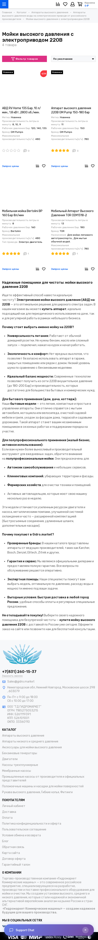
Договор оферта (14, 859)
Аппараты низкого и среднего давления (30, 741)
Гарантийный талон (16, 864)
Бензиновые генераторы (19, 753)
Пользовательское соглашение (24, 829)
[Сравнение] (58, 4)
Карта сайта (11, 853)
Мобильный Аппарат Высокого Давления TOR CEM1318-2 (72, 213)
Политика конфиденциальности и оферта (31, 823)
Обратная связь (13, 847)
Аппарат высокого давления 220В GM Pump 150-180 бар (71, 110)
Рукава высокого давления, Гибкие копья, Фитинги (37, 792)
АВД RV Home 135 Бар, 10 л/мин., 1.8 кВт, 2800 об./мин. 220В (21, 110)
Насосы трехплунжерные (20, 765)
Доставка (9, 812)
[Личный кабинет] (72, 4)
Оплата (7, 818)
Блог (5, 841)
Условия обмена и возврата (21, 835)
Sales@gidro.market (21, 681)
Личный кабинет (13, 806)
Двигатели (10, 759)
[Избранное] (65, 4)
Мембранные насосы (16, 771)
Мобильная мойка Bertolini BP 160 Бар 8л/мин (22, 213)
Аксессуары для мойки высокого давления (32, 747)
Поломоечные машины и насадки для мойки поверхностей (43, 786)
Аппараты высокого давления (23, 735)
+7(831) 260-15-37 (19, 671)
